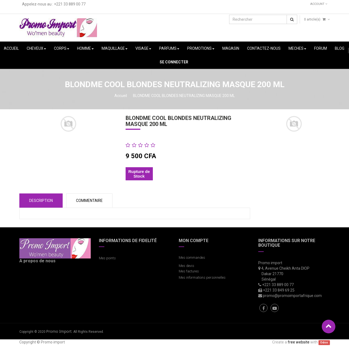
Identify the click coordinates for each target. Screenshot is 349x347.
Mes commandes (192, 257)
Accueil (120, 95)
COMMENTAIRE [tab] (89, 200)
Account (318, 4)
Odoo (324, 342)
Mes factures (189, 271)
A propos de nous (37, 260)
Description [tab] (41, 200)
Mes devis (186, 266)
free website (298, 342)
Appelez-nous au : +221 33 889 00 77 (54, 4)
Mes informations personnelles (203, 277)
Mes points (107, 258)
